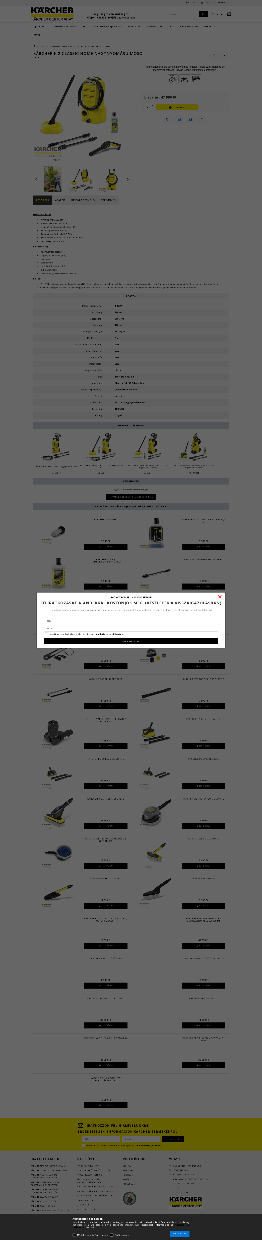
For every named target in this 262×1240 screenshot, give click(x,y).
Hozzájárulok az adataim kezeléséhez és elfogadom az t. (87, 634)
